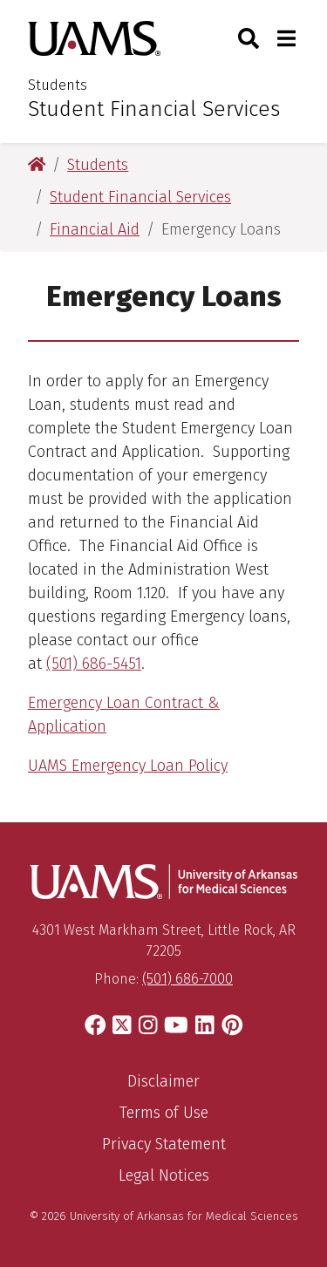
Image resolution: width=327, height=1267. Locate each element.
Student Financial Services (154, 109)
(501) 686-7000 (187, 979)
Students (57, 85)
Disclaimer (163, 1081)
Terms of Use (163, 1112)
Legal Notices (164, 1175)
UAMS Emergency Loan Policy (128, 765)
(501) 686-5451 (93, 663)
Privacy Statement (164, 1144)
